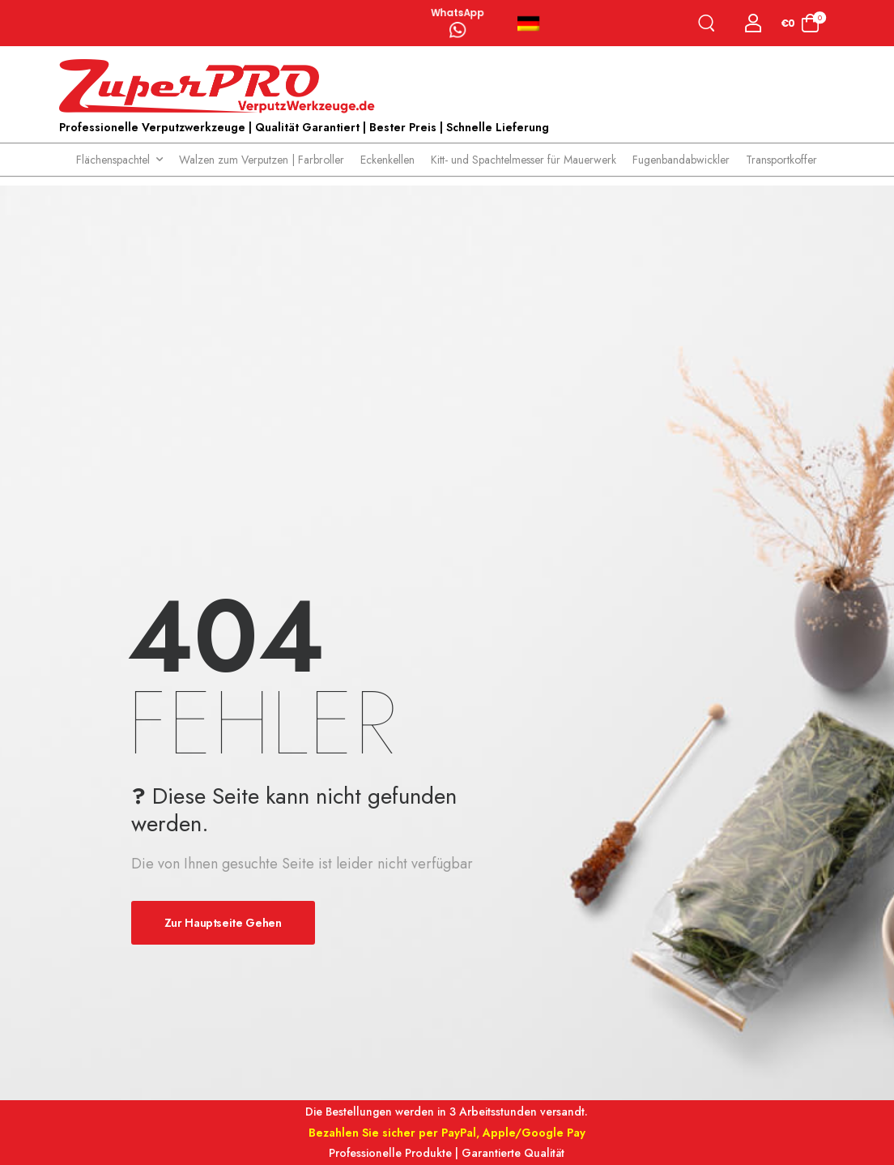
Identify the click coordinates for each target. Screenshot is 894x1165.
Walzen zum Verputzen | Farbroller (261, 159)
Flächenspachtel (113, 159)
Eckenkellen (387, 159)
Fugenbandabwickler (681, 159)
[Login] (753, 23)
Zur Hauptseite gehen (223, 923)
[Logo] (221, 86)
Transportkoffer (781, 159)
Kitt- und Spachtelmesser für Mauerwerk (523, 159)
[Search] (710, 23)
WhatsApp (457, 13)
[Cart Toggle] (800, 23)
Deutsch (528, 23)
